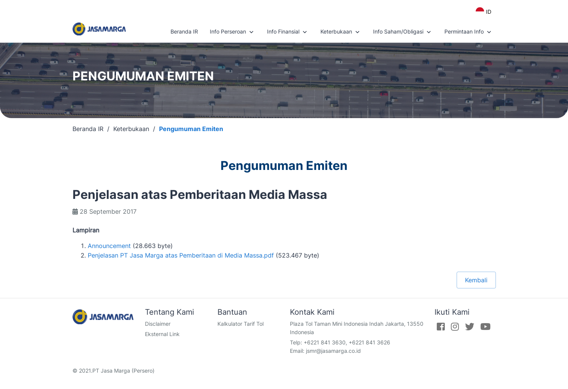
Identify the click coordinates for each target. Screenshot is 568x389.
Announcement (109, 246)
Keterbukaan (340, 32)
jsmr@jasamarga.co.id (333, 350)
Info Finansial (288, 32)
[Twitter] (469, 326)
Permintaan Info (468, 32)
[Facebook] (440, 326)
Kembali (476, 280)
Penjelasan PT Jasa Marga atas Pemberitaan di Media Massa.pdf (181, 255)
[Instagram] (455, 326)
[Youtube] (485, 326)
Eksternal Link (162, 334)
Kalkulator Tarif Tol (240, 323)
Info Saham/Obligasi (403, 32)
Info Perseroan (232, 32)
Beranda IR (184, 31)
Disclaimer (158, 323)
